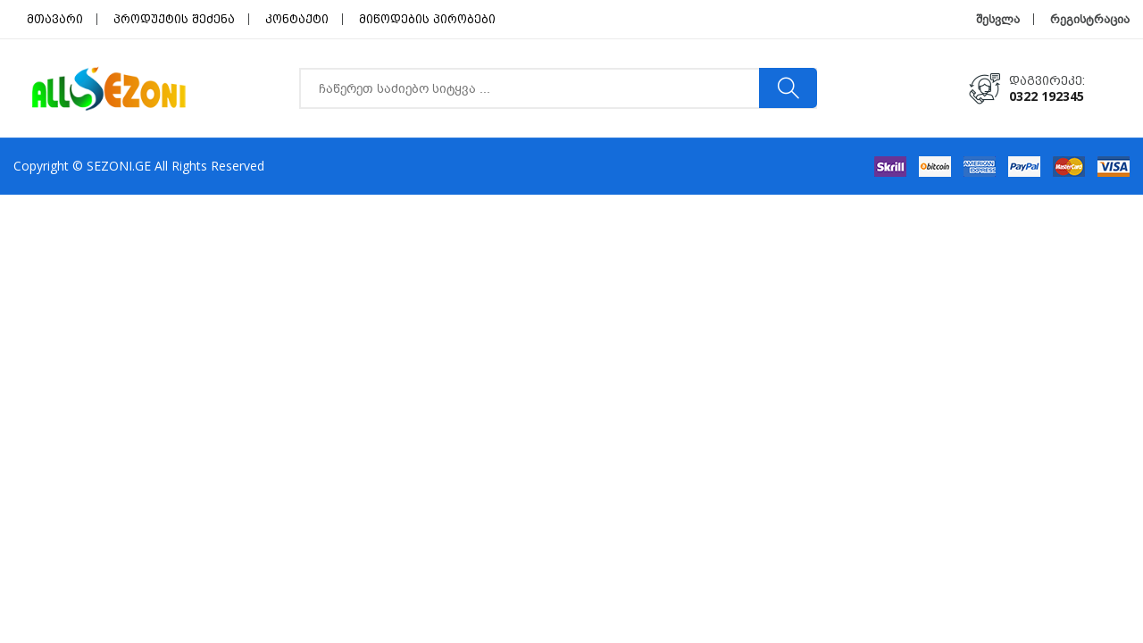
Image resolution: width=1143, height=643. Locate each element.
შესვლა (998, 19)
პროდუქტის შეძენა (174, 19)
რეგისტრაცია (1090, 19)
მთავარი (55, 19)
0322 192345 (1046, 96)
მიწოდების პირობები (427, 19)
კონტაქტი (297, 19)
